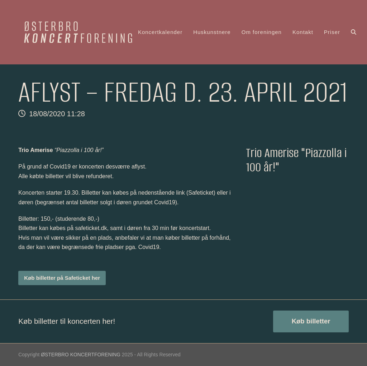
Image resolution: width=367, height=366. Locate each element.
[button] (353, 32)
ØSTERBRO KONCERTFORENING (80, 354)
